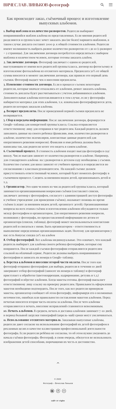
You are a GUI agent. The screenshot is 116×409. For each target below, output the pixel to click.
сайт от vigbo (58, 401)
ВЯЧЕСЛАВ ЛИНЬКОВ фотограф (36, 5)
